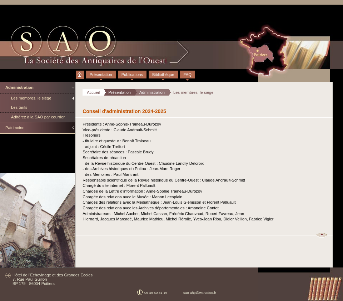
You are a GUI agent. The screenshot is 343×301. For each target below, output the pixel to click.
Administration (19, 87)
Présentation (101, 74)
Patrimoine (14, 128)
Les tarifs (19, 107)
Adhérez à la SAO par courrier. (38, 117)
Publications (132, 74)
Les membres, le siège (31, 98)
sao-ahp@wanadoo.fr (199, 293)
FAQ (188, 74)
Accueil (79, 72)
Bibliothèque (163, 74)
